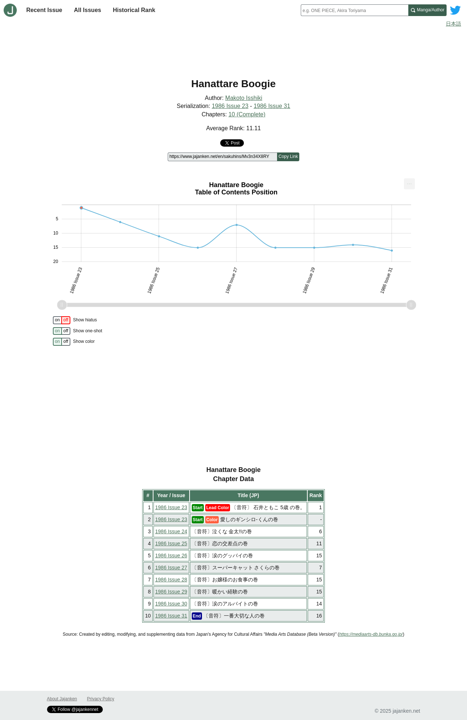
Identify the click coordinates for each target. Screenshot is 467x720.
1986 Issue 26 (171, 555)
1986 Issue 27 (171, 567)
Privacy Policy (100, 698)
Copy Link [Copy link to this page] (288, 156)
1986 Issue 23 (230, 106)
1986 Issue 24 (171, 531)
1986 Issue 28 (171, 579)
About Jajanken (62, 698)
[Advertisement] (234, 50)
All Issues (87, 10)
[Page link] (222, 156)
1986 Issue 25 (171, 543)
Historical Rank (134, 10)
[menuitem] (409, 183)
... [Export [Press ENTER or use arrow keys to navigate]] (409, 182)
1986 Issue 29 (171, 592)
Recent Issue (44, 10)
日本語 (453, 24)
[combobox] (354, 10)
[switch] (61, 320)
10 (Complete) (247, 114)
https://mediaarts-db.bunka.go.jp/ (371, 634)
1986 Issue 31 (272, 106)
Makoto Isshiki (243, 98)
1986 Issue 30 (171, 604)
